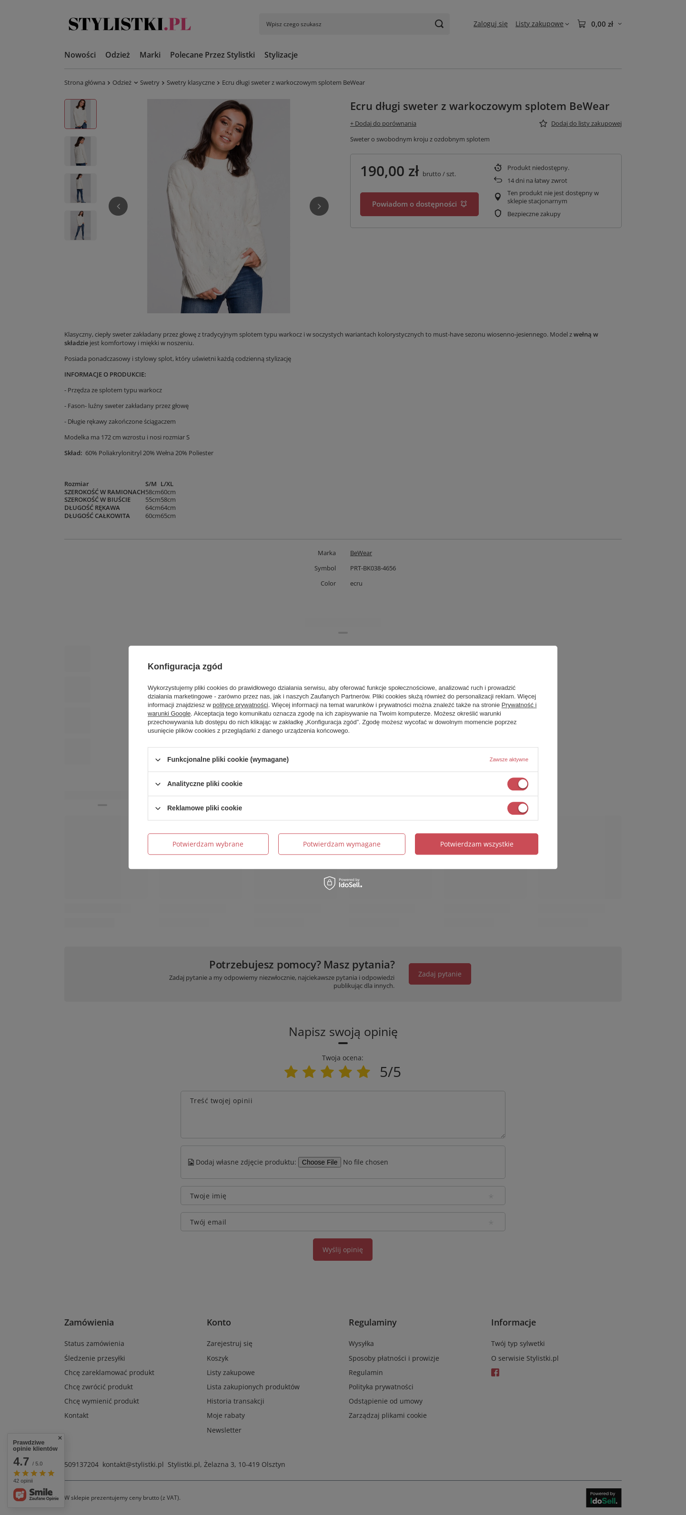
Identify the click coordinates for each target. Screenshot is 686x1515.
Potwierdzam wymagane (342, 843)
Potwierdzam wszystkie (477, 843)
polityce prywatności (240, 704)
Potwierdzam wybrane (207, 843)
